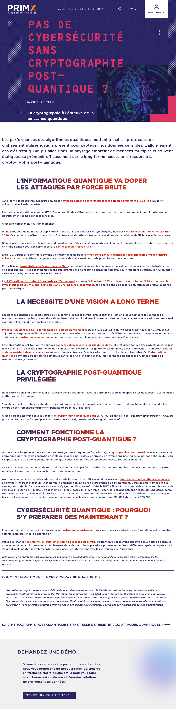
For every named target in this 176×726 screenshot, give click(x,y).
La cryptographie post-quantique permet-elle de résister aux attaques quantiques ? (86, 625)
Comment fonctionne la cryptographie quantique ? (86, 577)
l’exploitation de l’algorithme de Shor (44, 266)
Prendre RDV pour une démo (49, 695)
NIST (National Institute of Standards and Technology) (40, 281)
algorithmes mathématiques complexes (145, 479)
